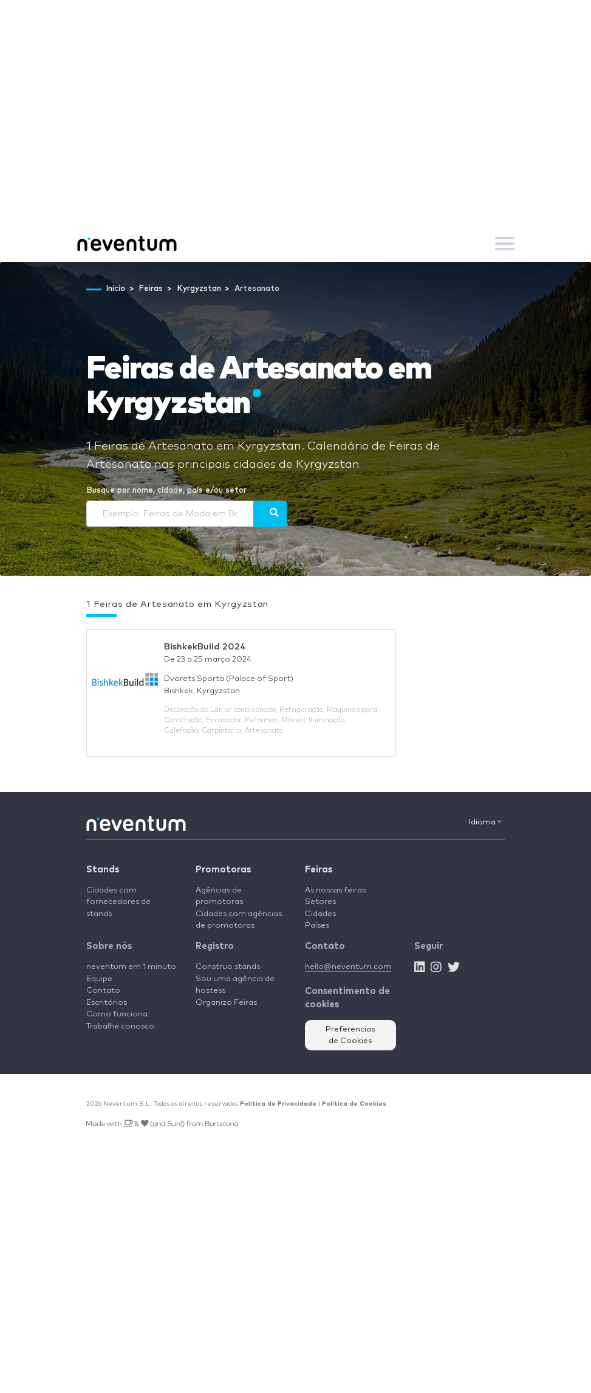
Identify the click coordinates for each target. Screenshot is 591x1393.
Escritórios (106, 1003)
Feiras (318, 869)
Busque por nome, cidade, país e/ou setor (166, 491)
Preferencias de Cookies (350, 1035)
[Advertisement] (295, 134)
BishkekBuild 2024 (205, 646)
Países (317, 925)
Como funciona (117, 1014)
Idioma (485, 822)
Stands (102, 869)
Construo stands (228, 967)
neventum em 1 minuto (131, 967)
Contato (103, 990)
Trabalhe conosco (120, 1026)
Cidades (320, 914)
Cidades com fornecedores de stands (118, 902)
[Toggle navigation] (504, 243)
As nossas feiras (335, 890)
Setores (320, 902)
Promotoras (223, 869)
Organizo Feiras (226, 1003)
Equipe (99, 979)
